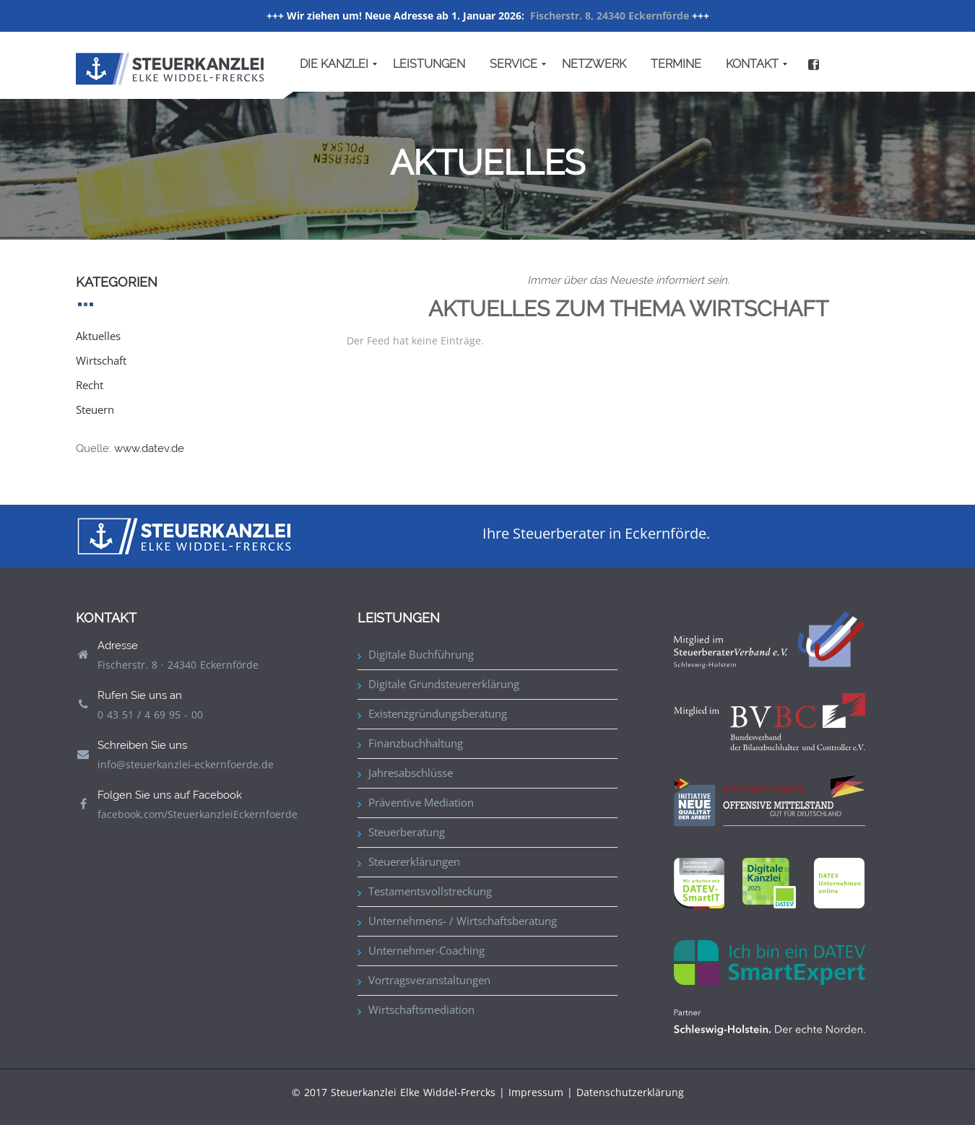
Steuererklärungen (414, 861)
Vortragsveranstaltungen (429, 980)
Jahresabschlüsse (410, 772)
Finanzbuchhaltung (415, 743)
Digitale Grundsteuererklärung (443, 684)
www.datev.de (149, 448)
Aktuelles (98, 336)
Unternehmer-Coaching (426, 950)
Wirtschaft (101, 360)
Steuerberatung (406, 832)
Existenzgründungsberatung (437, 713)
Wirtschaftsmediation (421, 1009)
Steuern (95, 409)
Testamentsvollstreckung (430, 891)
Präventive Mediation (421, 802)
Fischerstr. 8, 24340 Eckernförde (609, 15)
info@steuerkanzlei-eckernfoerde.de (186, 764)
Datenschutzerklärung (630, 1092)
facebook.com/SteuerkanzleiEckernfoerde (198, 814)
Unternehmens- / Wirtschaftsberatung (462, 920)
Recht (89, 385)
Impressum (535, 1092)
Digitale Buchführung (421, 654)
